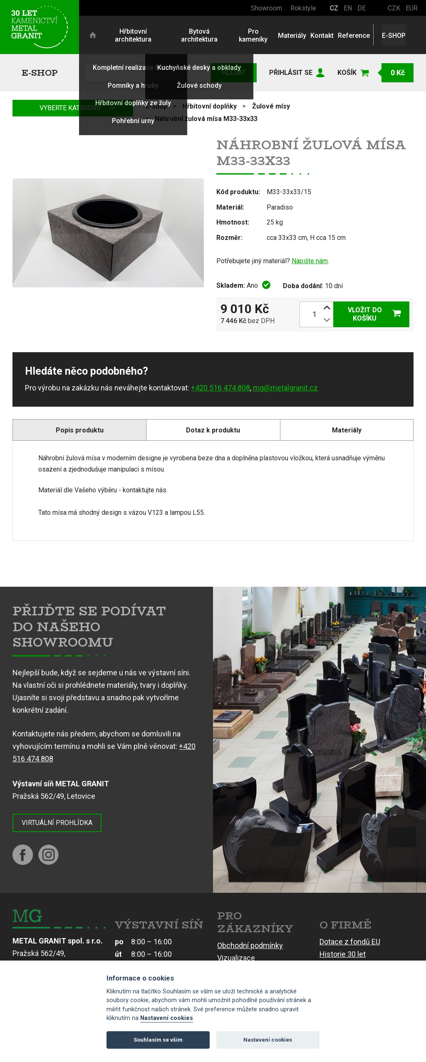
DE (361, 8)
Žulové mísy (271, 106)
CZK (394, 8)
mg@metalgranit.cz (285, 387)
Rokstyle (303, 8)
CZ (334, 8)
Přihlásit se (290, 73)
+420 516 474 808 (220, 387)
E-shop (40, 72)
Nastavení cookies (166, 1018)
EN (348, 8)
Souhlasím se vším (158, 1040)
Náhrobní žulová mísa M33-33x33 (206, 119)
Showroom (266, 8)
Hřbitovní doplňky (210, 106)
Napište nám (310, 261)
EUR (412, 8)
